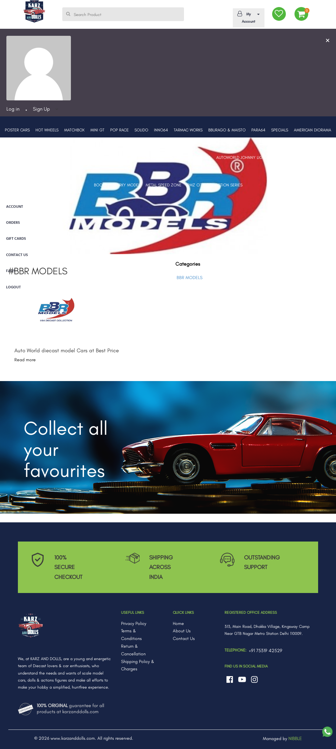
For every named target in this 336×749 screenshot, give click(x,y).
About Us (182, 631)
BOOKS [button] (100, 185)
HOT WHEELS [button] (46, 130)
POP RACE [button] (119, 130)
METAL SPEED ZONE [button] (163, 185)
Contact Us (184, 638)
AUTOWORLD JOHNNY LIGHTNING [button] (246, 157)
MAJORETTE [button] (75, 157)
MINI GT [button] (97, 130)
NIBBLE (295, 738)
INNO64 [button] (161, 130)
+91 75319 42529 (265, 650)
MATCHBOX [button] (74, 130)
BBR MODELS (189, 277)
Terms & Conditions (131, 634)
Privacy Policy (133, 623)
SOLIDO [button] (141, 130)
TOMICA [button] (175, 157)
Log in (12, 109)
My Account (247, 17)
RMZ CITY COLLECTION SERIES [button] (214, 185)
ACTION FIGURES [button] (147, 157)
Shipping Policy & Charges (137, 665)
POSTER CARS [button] (17, 130)
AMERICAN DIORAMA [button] (312, 130)
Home (178, 623)
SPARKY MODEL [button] (126, 185)
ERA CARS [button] (101, 157)
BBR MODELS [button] (19, 157)
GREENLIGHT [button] (199, 157)
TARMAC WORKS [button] (188, 130)
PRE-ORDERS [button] (47, 157)
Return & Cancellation (133, 650)
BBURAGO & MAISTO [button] (227, 130)
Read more (25, 360)
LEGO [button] (121, 157)
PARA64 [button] (258, 130)
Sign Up (41, 109)
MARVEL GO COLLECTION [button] (305, 157)
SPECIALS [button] (279, 130)
